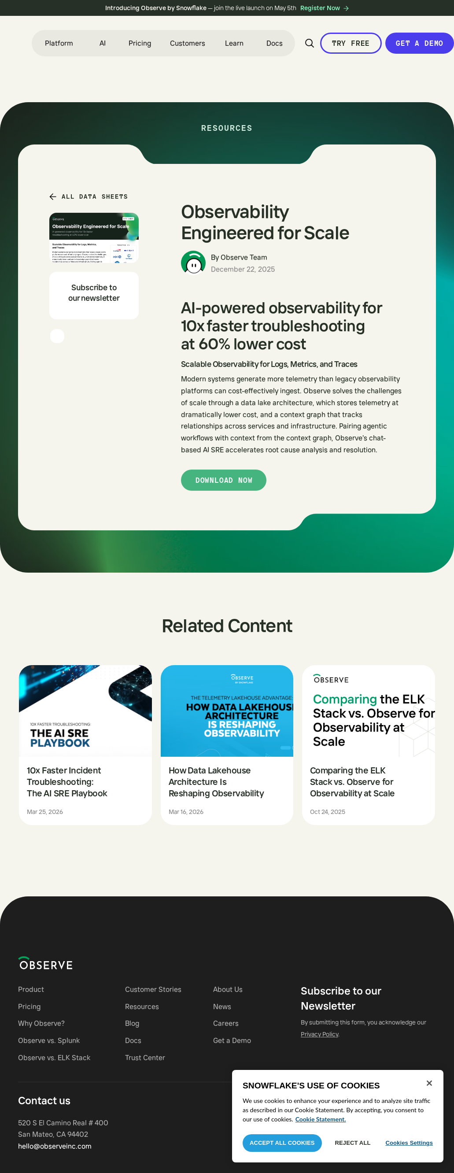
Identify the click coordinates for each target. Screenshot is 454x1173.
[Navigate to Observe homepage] (61, 962)
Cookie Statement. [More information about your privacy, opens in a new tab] (320, 1119)
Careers (226, 1023)
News (222, 1006)
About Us (228, 989)
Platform (59, 43)
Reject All (353, 1143)
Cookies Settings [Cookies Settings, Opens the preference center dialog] (409, 1143)
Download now (224, 480)
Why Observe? (41, 1023)
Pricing (140, 43)
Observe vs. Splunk (49, 1040)
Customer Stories (153, 989)
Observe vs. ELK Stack (54, 1057)
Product (31, 989)
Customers (187, 43)
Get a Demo (232, 1040)
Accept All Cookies (282, 1143)
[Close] (429, 1083)
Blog (132, 1023)
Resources (142, 1006)
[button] (59, 43)
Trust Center (145, 1057)
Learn (234, 43)
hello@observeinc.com (55, 1146)
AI (103, 43)
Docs (274, 43)
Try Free (351, 43)
